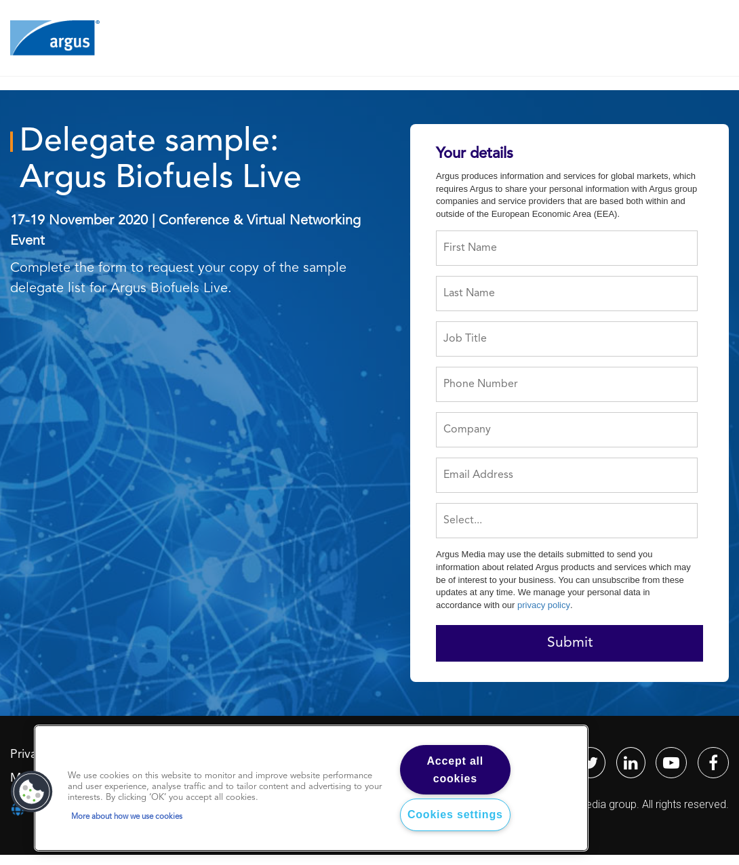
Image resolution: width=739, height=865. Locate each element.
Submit (570, 643)
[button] (32, 791)
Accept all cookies (455, 769)
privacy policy (543, 605)
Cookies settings (455, 814)
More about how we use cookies (126, 817)
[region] (311, 788)
